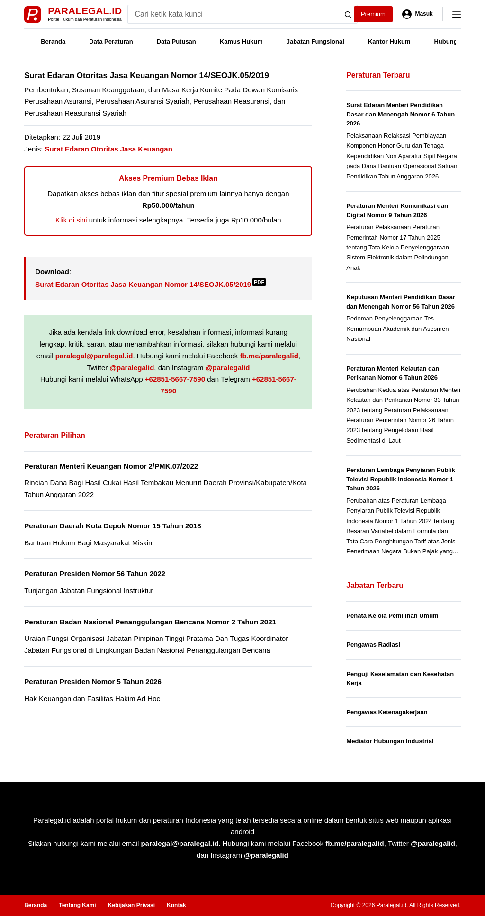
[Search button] (348, 14)
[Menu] (456, 14)
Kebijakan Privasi (131, 905)
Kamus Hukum (241, 41)
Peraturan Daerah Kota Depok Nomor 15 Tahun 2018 (112, 526)
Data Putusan (176, 41)
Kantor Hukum (389, 41)
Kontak (176, 905)
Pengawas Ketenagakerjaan (386, 712)
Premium (373, 14)
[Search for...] (233, 14)
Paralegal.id (85, 10)
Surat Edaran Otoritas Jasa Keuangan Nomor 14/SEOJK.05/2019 (150, 284)
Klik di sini (71, 220)
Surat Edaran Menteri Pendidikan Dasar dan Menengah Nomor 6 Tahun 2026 (400, 114)
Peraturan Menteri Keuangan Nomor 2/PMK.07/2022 (111, 466)
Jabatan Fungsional (315, 41)
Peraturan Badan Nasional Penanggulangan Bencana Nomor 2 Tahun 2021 (150, 622)
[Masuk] (417, 14)
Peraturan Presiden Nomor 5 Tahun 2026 (93, 681)
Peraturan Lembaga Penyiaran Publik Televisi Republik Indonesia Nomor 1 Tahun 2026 (400, 479)
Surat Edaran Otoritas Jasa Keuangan (108, 149)
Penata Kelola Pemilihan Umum (392, 615)
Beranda (53, 41)
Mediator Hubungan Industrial (389, 741)
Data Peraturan (111, 41)
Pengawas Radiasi (373, 644)
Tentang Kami (77, 905)
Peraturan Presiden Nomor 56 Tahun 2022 (94, 573)
